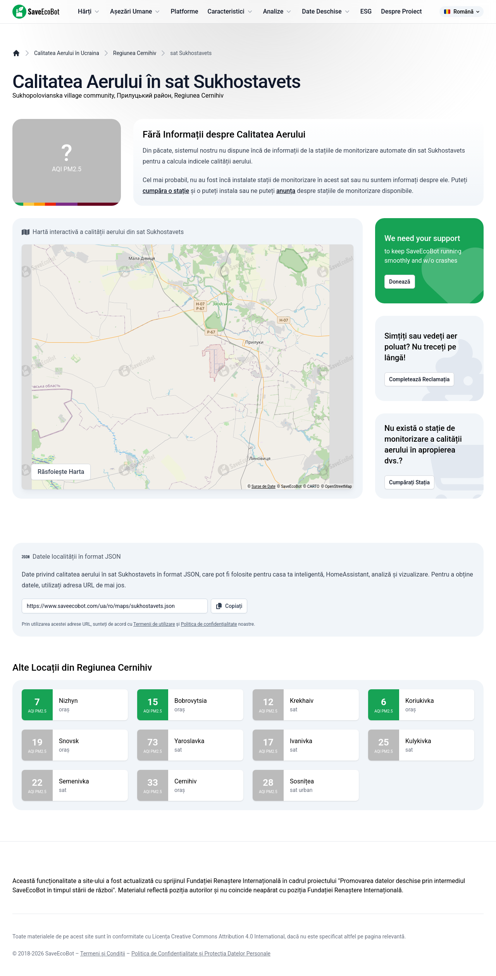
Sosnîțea (321, 781)
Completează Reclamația (419, 379)
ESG (366, 11)
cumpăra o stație (166, 191)
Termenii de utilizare (154, 624)
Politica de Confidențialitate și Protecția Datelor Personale (200, 953)
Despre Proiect (401, 11)
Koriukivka (436, 701)
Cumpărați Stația (409, 482)
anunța (285, 191)
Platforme (184, 11)
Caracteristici (231, 11)
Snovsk (90, 741)
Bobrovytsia (205, 701)
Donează (399, 282)
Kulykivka (436, 741)
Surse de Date (263, 486)
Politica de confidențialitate (209, 624)
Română (461, 12)
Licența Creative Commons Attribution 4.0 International (218, 936)
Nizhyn (90, 701)
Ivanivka (321, 741)
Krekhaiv (321, 701)
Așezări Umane (135, 11)
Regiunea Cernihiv (135, 53)
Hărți (89, 11)
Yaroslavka (205, 741)
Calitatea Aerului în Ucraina (66, 53)
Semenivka (90, 781)
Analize (278, 11)
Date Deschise (326, 11)
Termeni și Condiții (102, 953)
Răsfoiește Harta (61, 472)
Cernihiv (205, 781)
